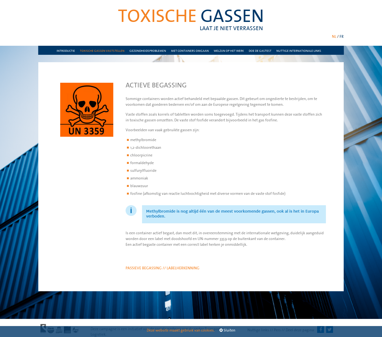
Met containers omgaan (190, 50)
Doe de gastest (260, 50)
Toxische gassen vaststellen (102, 50)
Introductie (66, 50)
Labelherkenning (183, 268)
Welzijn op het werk (229, 50)
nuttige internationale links (298, 50)
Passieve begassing (144, 268)
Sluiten (227, 330)
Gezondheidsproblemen (147, 50)
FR (342, 36)
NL (334, 36)
